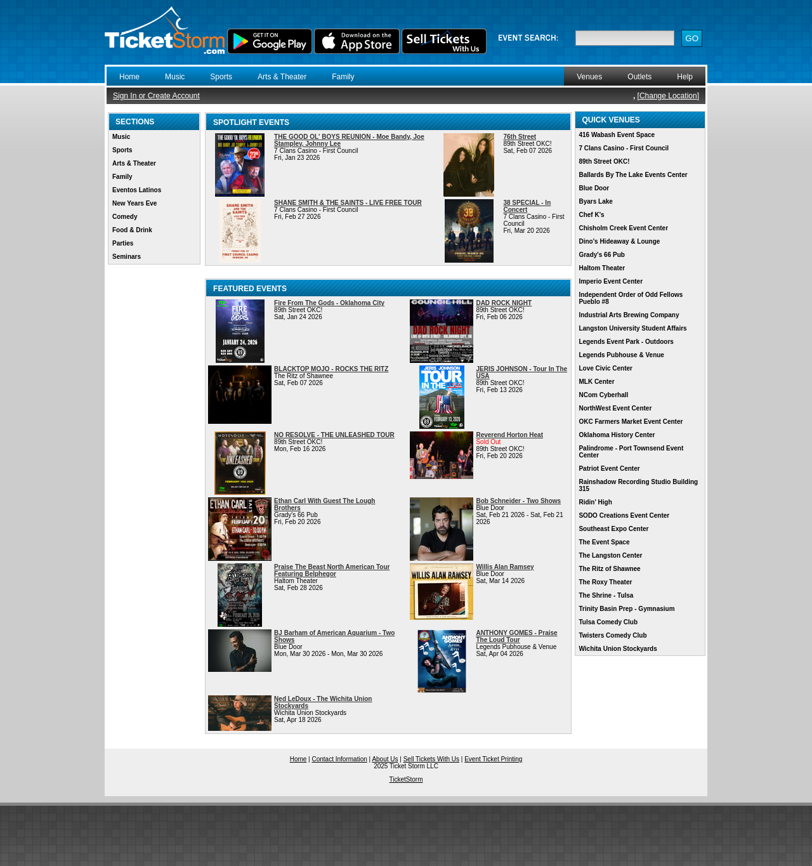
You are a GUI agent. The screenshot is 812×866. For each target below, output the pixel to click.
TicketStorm (406, 779)
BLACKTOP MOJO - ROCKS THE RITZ (331, 368)
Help (685, 76)
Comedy (124, 216)
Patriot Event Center (609, 468)
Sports (221, 76)
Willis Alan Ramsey (505, 566)
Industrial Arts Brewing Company (629, 315)
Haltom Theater (602, 268)
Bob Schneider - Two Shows (518, 500)
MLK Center (596, 381)
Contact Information (339, 759)
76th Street (519, 136)
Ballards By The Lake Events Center (633, 174)
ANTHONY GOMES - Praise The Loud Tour (516, 636)
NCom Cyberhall (603, 394)
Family (343, 76)
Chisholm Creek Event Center (623, 228)
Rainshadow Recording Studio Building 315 (638, 485)
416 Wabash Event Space (617, 134)
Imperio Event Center (611, 281)
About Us (385, 759)
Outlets (639, 76)
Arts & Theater (282, 76)
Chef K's (591, 214)
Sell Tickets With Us (431, 759)
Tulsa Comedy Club (608, 622)
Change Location (668, 95)
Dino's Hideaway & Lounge (619, 241)
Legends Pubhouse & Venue (621, 354)
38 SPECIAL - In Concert (527, 206)
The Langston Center (610, 555)
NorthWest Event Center (615, 408)
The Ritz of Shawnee (609, 568)
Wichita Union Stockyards (618, 648)
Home (129, 76)
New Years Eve (134, 203)
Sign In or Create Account (156, 95)
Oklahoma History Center (617, 434)
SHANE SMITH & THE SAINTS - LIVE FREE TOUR (348, 202)
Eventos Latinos (136, 190)
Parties (122, 243)
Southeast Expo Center (613, 528)
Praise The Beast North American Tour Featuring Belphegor (332, 570)
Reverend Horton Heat (509, 434)
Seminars (126, 256)
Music (175, 76)
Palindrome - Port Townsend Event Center (631, 452)
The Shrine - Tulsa (606, 595)
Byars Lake (595, 201)
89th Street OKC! (604, 161)
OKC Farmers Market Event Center (631, 421)
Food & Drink (132, 229)
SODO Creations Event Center (624, 515)
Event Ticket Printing (493, 759)
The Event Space (604, 542)
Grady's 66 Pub (601, 254)
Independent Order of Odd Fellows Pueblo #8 (631, 298)
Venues (589, 76)
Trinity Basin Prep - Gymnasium (626, 608)
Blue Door (594, 188)
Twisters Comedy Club (612, 635)
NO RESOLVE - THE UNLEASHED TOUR (334, 434)
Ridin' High (595, 502)
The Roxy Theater (605, 582)
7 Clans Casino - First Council (624, 148)
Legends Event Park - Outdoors (626, 341)
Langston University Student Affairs (632, 328)
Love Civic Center (605, 368)
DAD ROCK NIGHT (504, 302)
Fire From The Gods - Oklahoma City (329, 302)
